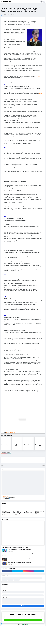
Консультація (29, 578)
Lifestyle (14, 432)
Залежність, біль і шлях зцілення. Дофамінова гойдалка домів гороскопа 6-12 (39, 446)
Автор (3, 578)
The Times (38, 76)
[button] (1, 2)
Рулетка (10, 580)
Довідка (7, 432)
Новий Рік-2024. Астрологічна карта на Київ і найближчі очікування (28, 446)
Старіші (43, 465)
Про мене (5, 496)
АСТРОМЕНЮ (6, 1)
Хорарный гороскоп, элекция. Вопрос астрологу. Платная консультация (17, 512)
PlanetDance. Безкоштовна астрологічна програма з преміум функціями (21, 553)
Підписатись (23, 619)
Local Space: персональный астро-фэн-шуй (39, 512)
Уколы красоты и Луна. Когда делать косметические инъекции (19, 549)
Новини (11, 432)
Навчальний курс (37, 578)
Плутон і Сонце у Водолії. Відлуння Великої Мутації (16, 445)
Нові (2, 465)
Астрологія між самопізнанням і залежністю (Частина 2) (5, 445)
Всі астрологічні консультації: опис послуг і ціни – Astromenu (6, 512)
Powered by (23, 624)
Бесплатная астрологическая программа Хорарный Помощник (19, 562)
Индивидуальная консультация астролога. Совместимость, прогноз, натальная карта (28, 513)
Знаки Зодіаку (16, 578)
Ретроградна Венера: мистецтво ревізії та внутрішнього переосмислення (21, 558)
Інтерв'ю (23, 578)
